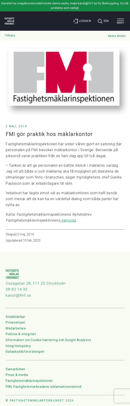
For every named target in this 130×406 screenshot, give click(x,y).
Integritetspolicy (18, 346)
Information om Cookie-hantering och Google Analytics (48, 340)
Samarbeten (15, 369)
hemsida (68, 220)
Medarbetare (16, 328)
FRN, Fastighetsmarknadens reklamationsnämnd (43, 386)
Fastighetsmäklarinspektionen (29, 381)
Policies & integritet (21, 334)
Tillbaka (10, 35)
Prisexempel (15, 322)
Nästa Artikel (117, 36)
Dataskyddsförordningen (25, 351)
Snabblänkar (15, 317)
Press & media (17, 375)
